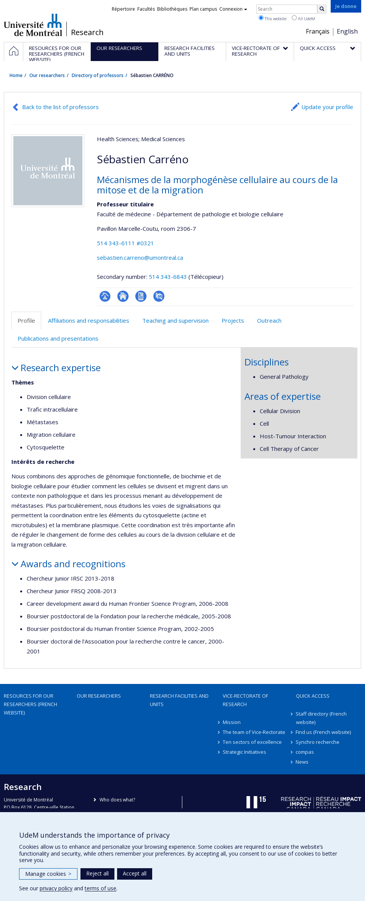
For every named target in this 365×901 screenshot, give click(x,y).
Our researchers (47, 75)
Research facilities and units (179, 700)
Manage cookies (48, 873)
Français (318, 31)
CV (141, 296)
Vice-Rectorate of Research (245, 700)
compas (305, 751)
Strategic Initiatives (244, 751)
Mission (232, 722)
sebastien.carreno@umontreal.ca (140, 257)
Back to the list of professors (60, 107)
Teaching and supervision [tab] (175, 320)
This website (272, 18)
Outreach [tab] (269, 320)
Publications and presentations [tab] (58, 338)
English (347, 31)
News (302, 761)
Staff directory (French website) (321, 718)
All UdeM (303, 18)
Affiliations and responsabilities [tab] (88, 320)
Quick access (313, 695)
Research (87, 32)
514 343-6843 (168, 276)
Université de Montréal (33, 24)
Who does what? (117, 799)
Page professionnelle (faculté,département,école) (105, 296)
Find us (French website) (323, 732)
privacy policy (56, 888)
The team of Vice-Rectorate (254, 732)
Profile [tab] (26, 320)
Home (16, 75)
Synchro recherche (318, 741)
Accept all (134, 873)
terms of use (100, 888)
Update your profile (327, 107)
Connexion (233, 9)
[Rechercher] (321, 9)
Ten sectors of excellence (252, 741)
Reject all (97, 873)
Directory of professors (98, 75)
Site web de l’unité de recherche (123, 296)
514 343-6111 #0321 (125, 243)
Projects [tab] (233, 320)
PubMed (159, 296)
